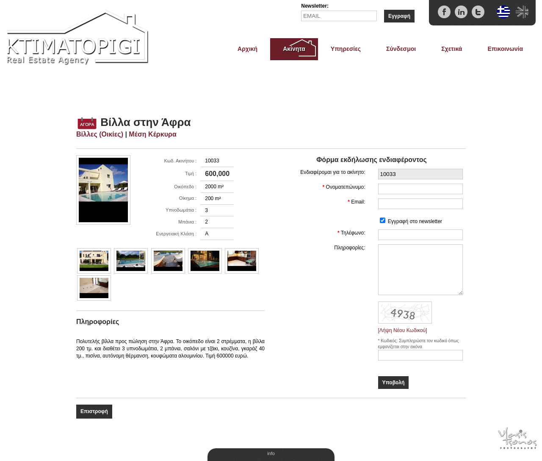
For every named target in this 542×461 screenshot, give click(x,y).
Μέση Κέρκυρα (152, 134)
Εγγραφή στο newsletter (415, 221)
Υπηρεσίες (346, 48)
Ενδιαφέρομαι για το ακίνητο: (332, 172)
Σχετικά (451, 48)
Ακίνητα (294, 48)
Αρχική (247, 48)
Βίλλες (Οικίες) (99, 134)
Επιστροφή (94, 411)
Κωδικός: (390, 340)
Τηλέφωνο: (353, 233)
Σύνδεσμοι (401, 48)
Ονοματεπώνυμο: (345, 187)
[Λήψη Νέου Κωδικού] (402, 330)
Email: (358, 202)
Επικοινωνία (505, 48)
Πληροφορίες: (349, 248)
